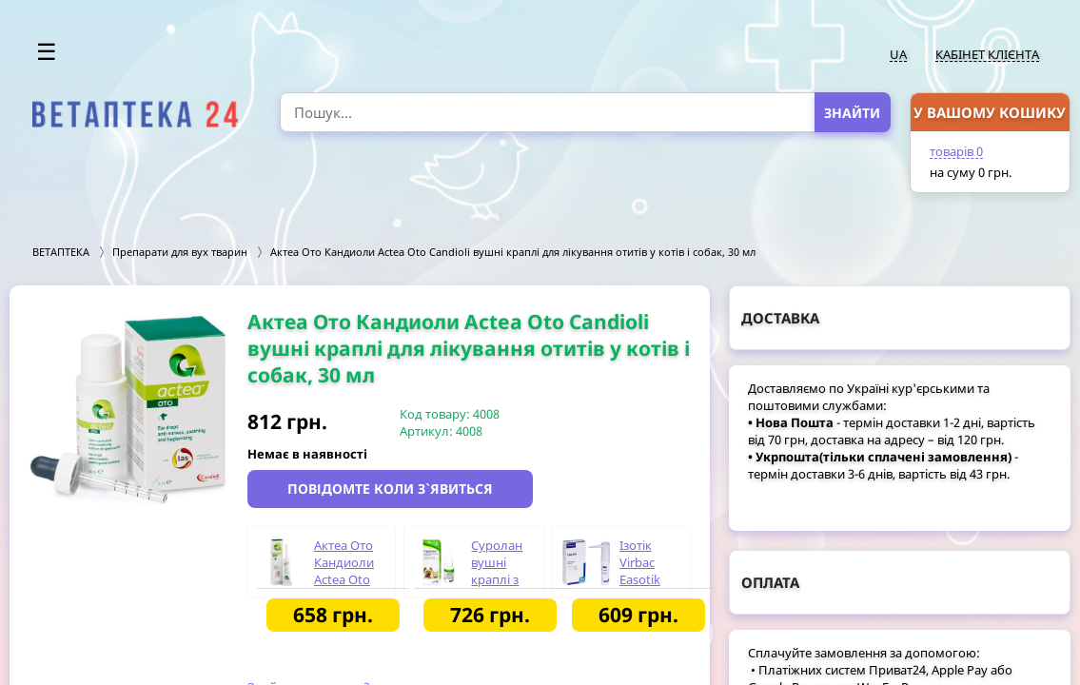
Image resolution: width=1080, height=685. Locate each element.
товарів (956, 151)
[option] (128, 408)
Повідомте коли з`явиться (390, 489)
